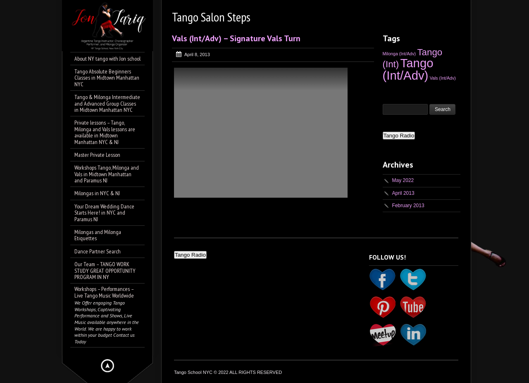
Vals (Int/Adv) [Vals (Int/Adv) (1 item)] (443, 78)
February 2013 (408, 205)
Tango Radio (399, 135)
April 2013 (403, 193)
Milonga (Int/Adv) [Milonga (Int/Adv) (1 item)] (399, 53)
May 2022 (403, 180)
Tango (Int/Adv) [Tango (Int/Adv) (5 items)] (408, 69)
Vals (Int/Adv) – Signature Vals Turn (236, 38)
